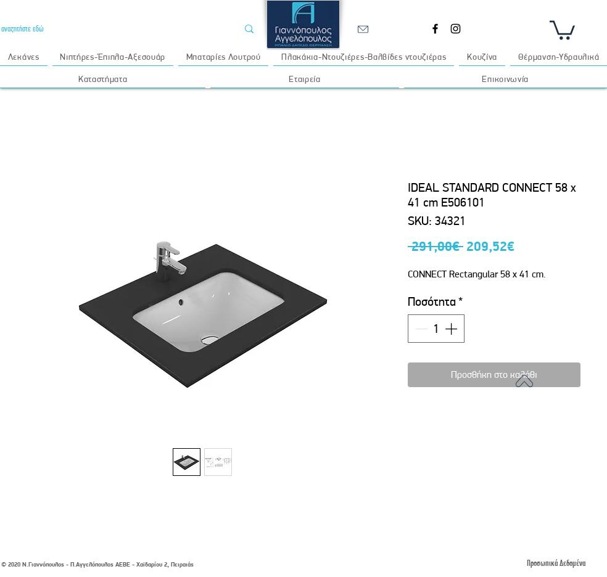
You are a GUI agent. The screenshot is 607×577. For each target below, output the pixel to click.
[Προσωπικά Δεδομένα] (555, 563)
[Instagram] (455, 28)
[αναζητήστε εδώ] (110, 28)
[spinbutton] (436, 328)
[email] (362, 29)
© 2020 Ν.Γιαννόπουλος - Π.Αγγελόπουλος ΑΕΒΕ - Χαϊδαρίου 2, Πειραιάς (97, 564)
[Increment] (452, 328)
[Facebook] (435, 28)
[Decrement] (420, 328)
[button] (562, 28)
